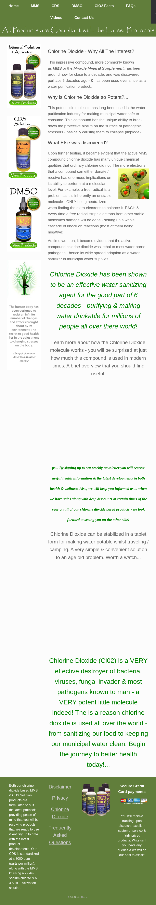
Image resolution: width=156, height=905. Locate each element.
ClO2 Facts (104, 6)
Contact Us (84, 18)
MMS (35, 6)
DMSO (77, 6)
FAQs (130, 6)
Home (14, 6)
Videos (56, 18)
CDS (55, 6)
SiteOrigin (75, 897)
